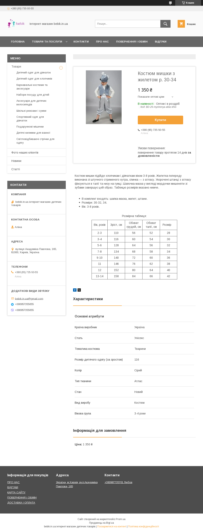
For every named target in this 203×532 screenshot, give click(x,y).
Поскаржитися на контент (111, 526)
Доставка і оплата (25, 52)
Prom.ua (120, 519)
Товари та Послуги (47, 41)
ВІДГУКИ (12, 487)
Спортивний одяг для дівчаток (30, 118)
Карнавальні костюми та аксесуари (32, 86)
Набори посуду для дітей (32, 94)
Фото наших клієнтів (24, 152)
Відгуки (160, 41)
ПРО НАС (13, 482)
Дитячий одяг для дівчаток (33, 72)
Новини (16, 160)
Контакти (81, 41)
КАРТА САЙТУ (16, 492)
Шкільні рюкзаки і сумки (31, 110)
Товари (16, 66)
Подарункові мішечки (30, 126)
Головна (18, 41)
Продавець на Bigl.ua (101, 522)
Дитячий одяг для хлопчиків (34, 78)
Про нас (102, 41)
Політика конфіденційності (143, 526)
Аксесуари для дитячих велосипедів (31, 102)
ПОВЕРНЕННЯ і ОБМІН (22, 497)
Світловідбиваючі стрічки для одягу (35, 140)
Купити (160, 120)
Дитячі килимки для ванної (33, 132)
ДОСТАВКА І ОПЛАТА (21, 502)
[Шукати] (165, 24)
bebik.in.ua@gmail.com (29, 298)
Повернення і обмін (132, 41)
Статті (15, 169)
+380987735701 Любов (118, 482)
